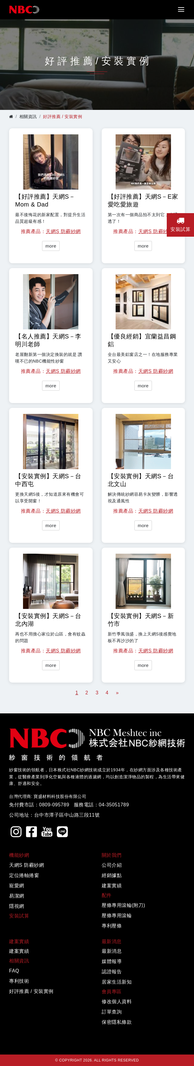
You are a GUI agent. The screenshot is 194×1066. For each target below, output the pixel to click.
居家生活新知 (117, 981)
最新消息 (112, 951)
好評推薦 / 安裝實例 (31, 991)
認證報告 (112, 971)
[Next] (117, 692)
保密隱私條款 (117, 1022)
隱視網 (16, 906)
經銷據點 (112, 875)
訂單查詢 (112, 1011)
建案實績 (112, 885)
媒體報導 (112, 961)
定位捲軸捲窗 (24, 875)
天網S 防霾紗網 (63, 231)
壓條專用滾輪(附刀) (123, 905)
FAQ (14, 970)
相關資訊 (28, 116)
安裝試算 (19, 915)
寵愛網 (16, 885)
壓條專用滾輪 (117, 915)
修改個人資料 (117, 1001)
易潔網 (16, 895)
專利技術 (19, 981)
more (50, 245)
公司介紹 (112, 865)
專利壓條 (112, 925)
